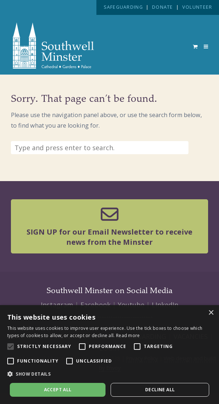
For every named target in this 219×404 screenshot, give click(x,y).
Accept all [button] (58, 390)
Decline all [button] (160, 390)
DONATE (162, 7)
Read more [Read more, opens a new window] (128, 335)
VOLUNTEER (197, 7)
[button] (109, 374)
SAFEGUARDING (123, 7)
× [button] (211, 313)
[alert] (109, 354)
